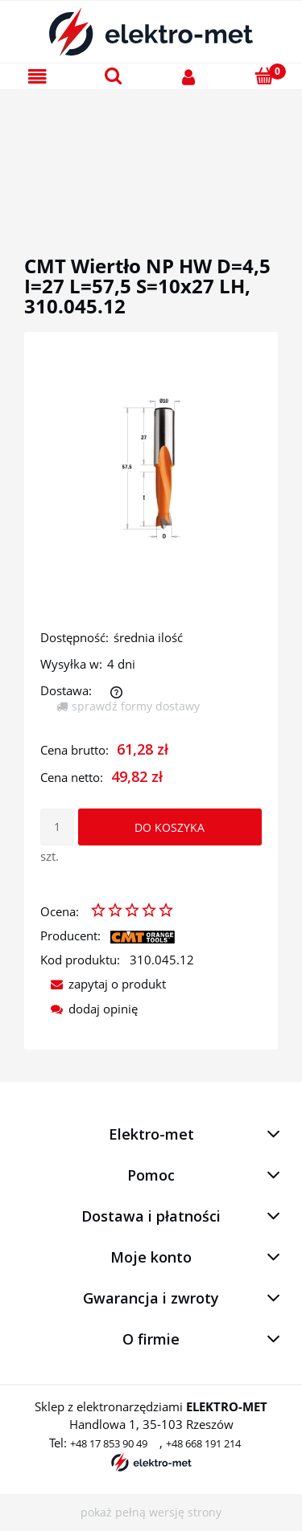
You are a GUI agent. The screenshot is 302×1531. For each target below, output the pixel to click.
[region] (151, 153)
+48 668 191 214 (203, 1443)
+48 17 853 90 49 (108, 1443)
